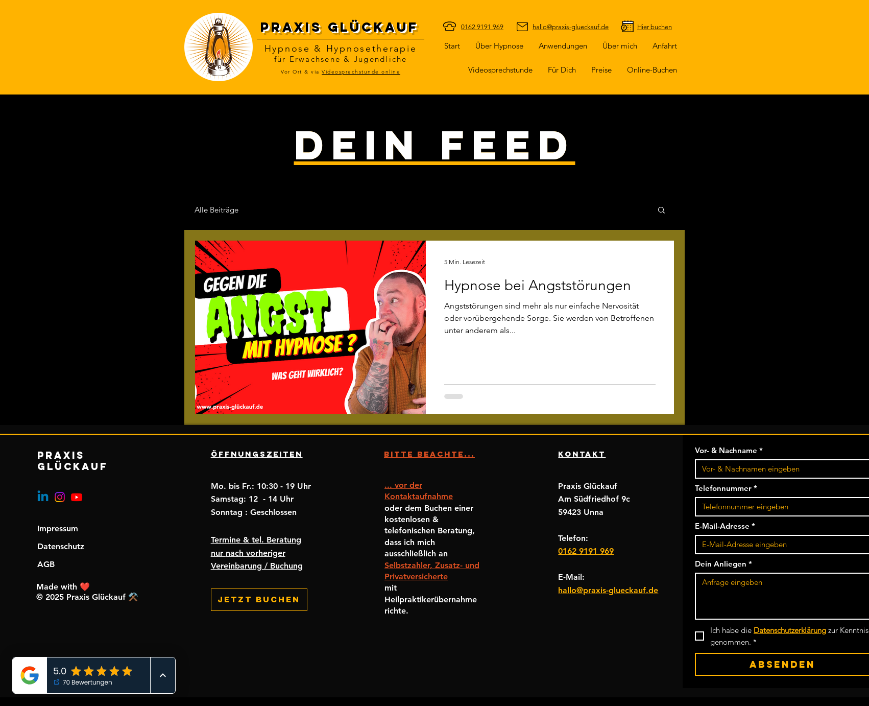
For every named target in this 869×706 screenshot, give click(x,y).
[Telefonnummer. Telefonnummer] (779, 506)
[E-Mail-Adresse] (779, 544)
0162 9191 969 (586, 551)
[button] (562, 70)
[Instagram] (59, 497)
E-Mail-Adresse (725, 526)
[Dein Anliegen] (782, 596)
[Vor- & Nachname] (779, 469)
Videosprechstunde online (361, 71)
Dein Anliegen (723, 564)
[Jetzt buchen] (259, 600)
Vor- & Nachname (729, 450)
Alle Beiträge (216, 210)
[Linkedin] (43, 497)
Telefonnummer (726, 488)
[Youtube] (76, 497)
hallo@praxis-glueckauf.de (608, 590)
